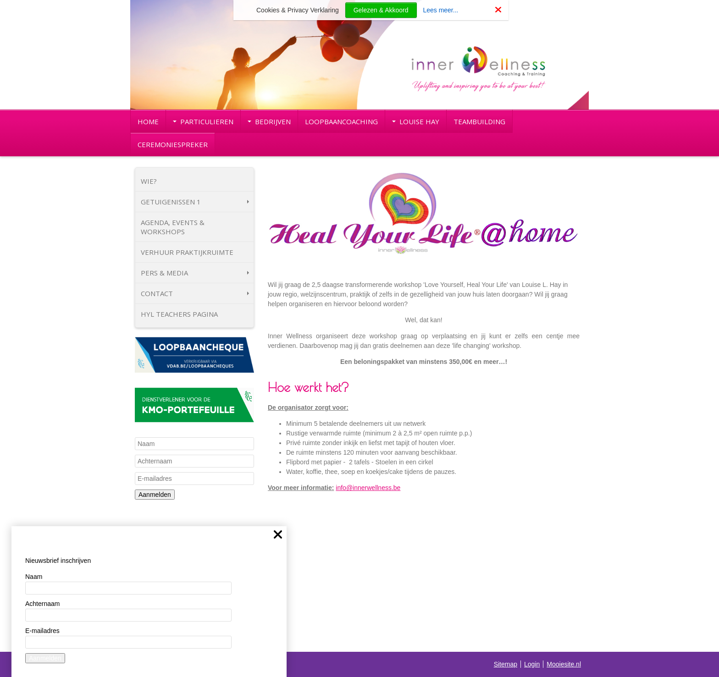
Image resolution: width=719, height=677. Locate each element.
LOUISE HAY (415, 121)
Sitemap (505, 664)
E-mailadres (42, 630)
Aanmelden (154, 494)
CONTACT (195, 293)
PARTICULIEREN (203, 121)
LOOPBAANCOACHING (341, 121)
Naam (33, 576)
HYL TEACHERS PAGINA (179, 314)
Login (532, 664)
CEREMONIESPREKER (173, 144)
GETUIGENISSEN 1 (195, 201)
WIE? (149, 181)
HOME (148, 121)
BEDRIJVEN (269, 121)
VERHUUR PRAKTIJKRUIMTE (187, 252)
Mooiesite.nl (564, 664)
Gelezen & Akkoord (381, 10)
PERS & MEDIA (195, 272)
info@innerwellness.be (368, 487)
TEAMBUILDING (479, 121)
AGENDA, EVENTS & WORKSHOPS (173, 227)
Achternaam (42, 603)
